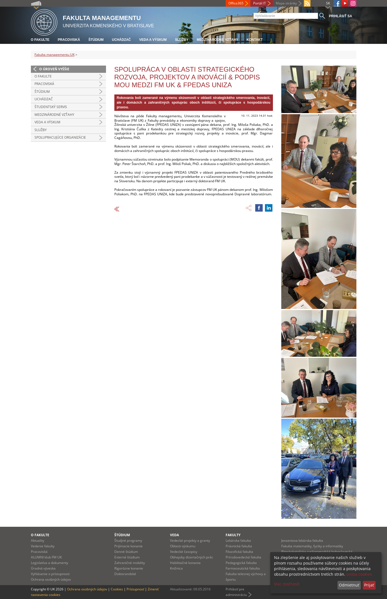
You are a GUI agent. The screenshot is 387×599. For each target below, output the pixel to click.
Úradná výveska (43, 568)
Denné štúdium (126, 551)
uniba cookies (359, 574)
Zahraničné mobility (129, 562)
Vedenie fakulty (43, 546)
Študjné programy (128, 540)
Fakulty (233, 535)
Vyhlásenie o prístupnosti (50, 573)
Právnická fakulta (239, 546)
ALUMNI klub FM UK (46, 557)
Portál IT (259, 3)
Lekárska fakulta (238, 540)
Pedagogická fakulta (241, 562)
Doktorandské (125, 573)
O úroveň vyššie (54, 69)
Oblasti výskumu (182, 546)
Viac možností (287, 583)
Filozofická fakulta (239, 551)
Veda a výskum (153, 40)
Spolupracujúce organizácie (60, 137)
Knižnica (176, 568)
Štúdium (96, 40)
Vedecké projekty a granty (190, 540)
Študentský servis (50, 106)
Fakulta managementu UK (54, 54)
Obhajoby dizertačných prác (191, 557)
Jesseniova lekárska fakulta (302, 540)
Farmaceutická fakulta (243, 568)
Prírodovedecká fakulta (243, 557)
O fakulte (40, 40)
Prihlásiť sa (340, 16)
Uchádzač (121, 40)
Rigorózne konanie (128, 568)
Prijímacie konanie (128, 546)
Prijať (369, 585)
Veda (174, 535)
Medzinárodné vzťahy (217, 40)
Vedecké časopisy (183, 551)
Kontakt (255, 40)
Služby (181, 40)
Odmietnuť (349, 585)
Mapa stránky (286, 3)
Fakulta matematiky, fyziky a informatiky (312, 546)
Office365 (235, 3)
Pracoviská (69, 40)
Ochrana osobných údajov (51, 579)
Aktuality (37, 540)
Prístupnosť (135, 589)
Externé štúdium (127, 557)
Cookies (117, 589)
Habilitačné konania (185, 562)
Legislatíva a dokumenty (49, 562)
